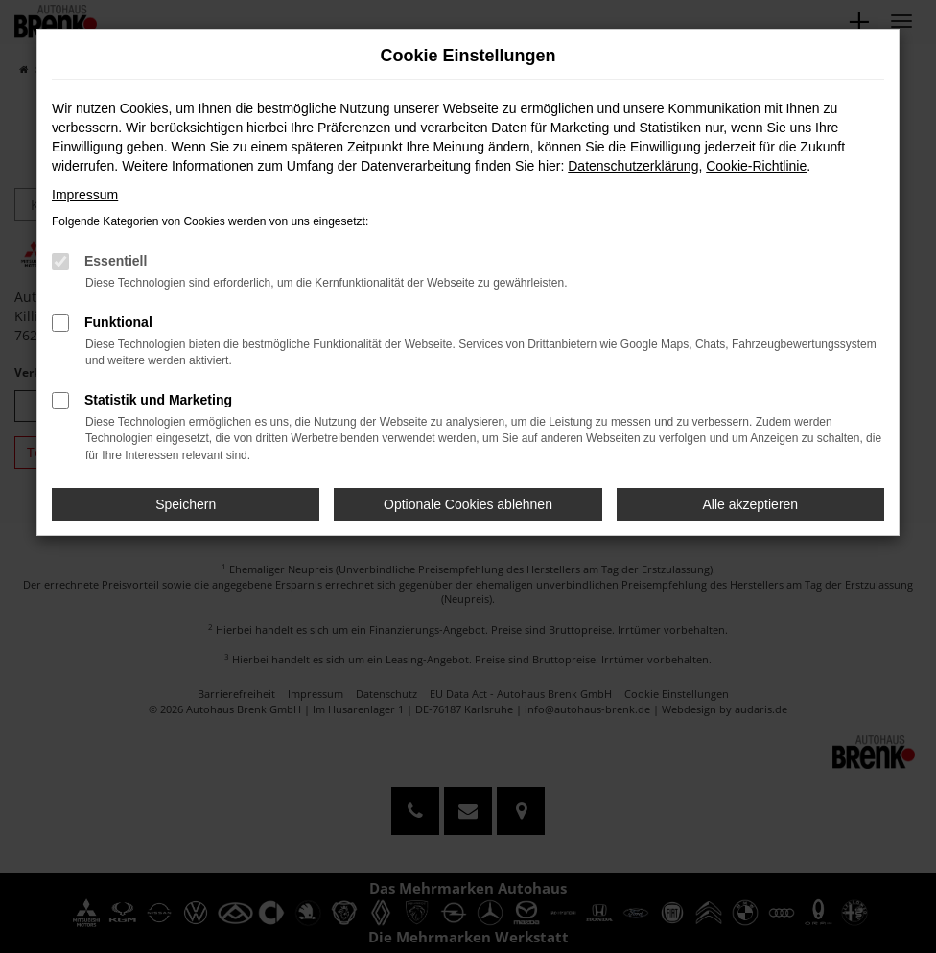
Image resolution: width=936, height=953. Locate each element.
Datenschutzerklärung (633, 166)
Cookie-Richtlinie (756, 166)
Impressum (85, 194)
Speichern (185, 504)
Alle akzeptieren (751, 504)
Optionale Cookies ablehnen (468, 504)
